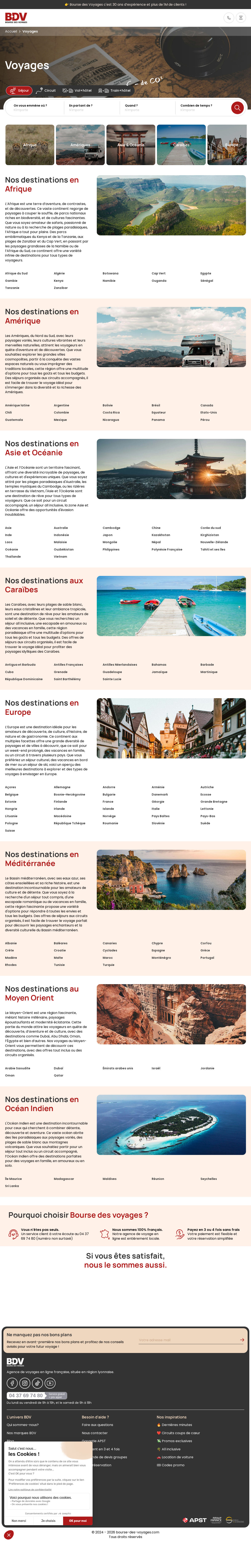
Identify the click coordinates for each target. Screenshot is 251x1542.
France (108, 802)
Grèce (205, 950)
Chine (156, 528)
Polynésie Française (167, 549)
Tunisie (59, 965)
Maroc (108, 958)
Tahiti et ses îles (213, 549)
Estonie (10, 802)
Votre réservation (96, 1465)
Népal (156, 542)
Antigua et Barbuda (20, 665)
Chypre (157, 943)
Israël (156, 1068)
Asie (8, 528)
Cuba (9, 672)
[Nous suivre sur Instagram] (24, 1383)
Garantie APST (94, 1441)
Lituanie (11, 816)
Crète (9, 950)
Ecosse (206, 794)
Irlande (59, 809)
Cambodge (111, 528)
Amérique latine (17, 405)
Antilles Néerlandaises (120, 665)
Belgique (12, 794)
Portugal (207, 958)
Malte (58, 958)
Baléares (61, 943)
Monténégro (161, 958)
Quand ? (131, 105)
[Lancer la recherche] (237, 107)
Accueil (11, 31)
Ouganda (159, 281)
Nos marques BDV (21, 1433)
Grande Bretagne (214, 802)
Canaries (110, 943)
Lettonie (207, 809)
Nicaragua (111, 420)
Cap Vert (159, 273)
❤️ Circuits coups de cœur (178, 1433)
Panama (158, 420)
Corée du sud (211, 528)
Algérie (59, 273)
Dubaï (58, 1068)
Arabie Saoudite (17, 1068)
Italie (156, 809)
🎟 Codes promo (171, 1465)
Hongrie (11, 809)
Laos (8, 542)
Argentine (61, 405)
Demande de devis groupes (104, 1457)
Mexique (60, 420)
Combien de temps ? (196, 105)
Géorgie (158, 802)
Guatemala (14, 420)
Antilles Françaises (68, 665)
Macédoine (62, 816)
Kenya (58, 281)
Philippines (111, 549)
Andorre (109, 787)
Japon (108, 535)
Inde (8, 535)
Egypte (206, 273)
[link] (229, 18)
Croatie (60, 950)
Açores (10, 787)
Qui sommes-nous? (23, 1424)
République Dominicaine (24, 679)
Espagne (158, 950)
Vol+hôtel (77, 91)
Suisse (10, 830)
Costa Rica (111, 412)
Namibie (109, 281)
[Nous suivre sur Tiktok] (37, 1383)
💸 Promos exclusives (174, 1441)
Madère (11, 958)
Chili (8, 412)
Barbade (207, 665)
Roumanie (110, 823)
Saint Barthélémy (67, 679)
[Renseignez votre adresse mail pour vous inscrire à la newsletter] (191, 1340)
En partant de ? (81, 105)
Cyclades (110, 950)
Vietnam (60, 556)
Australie (61, 528)
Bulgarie (109, 794)
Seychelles (209, 1179)
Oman (10, 1075)
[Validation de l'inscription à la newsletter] (243, 1340)
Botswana (110, 273)
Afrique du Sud (16, 273)
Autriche (207, 787)
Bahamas (159, 665)
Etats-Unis (209, 412)
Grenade (61, 672)
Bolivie (108, 405)
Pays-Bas (208, 816)
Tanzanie (12, 288)
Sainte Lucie (112, 679)
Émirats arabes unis (118, 1068)
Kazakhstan (161, 535)
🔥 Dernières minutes (174, 1424)
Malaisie (60, 542)
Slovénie (158, 823)
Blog (10, 1441)
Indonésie (61, 535)
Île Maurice (13, 1179)
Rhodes (11, 965)
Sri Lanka (12, 1186)
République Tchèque (69, 823)
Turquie (108, 965)
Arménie (158, 787)
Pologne (11, 823)
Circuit (46, 90)
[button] (39, 107)
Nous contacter (95, 1433)
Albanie (11, 943)
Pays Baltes (161, 816)
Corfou (206, 943)
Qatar (58, 1075)
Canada (207, 405)
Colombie (61, 412)
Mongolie (110, 542)
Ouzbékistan (64, 549)
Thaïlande (13, 556)
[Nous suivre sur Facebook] (12, 1383)
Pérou (205, 420)
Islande (108, 809)
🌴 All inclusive (169, 1449)
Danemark (160, 794)
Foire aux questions (97, 1424)
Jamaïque (159, 672)
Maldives (110, 1179)
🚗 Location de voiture (175, 1457)
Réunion (158, 1179)
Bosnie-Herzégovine (69, 794)
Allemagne (62, 787)
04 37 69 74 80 (26, 1395)
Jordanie (207, 1068)
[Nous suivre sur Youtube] (50, 1383)
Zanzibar (61, 288)
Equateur (159, 412)
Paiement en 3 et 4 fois (101, 1449)
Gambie (11, 281)
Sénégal (207, 281)
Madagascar (64, 1179)
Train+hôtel (114, 91)
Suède (205, 823)
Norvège (109, 816)
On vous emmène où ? (30, 105)
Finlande (60, 802)
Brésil (156, 405)
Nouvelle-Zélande (214, 542)
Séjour (19, 90)
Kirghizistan (210, 535)
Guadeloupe (112, 672)
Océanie (11, 549)
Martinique (209, 672)
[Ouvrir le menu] (241, 18)
